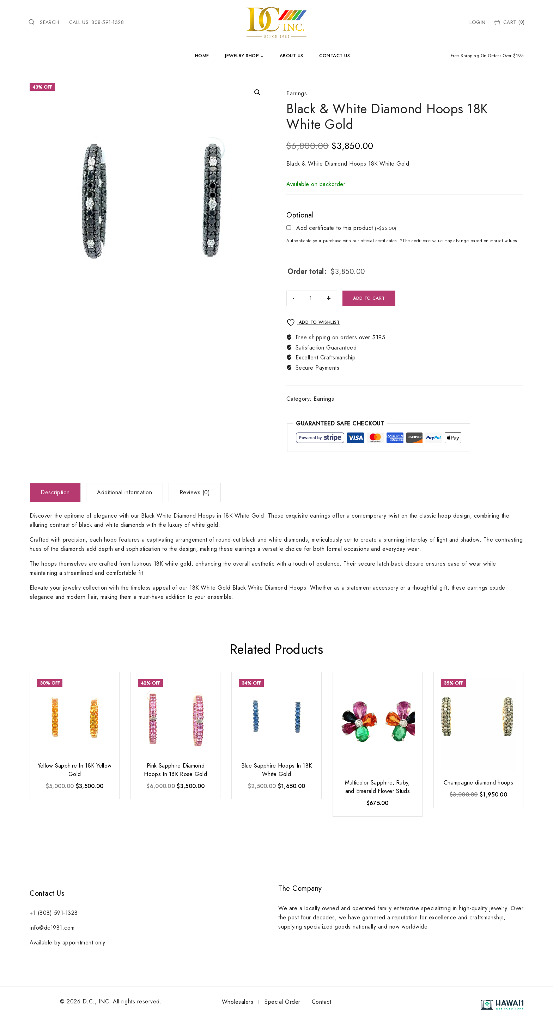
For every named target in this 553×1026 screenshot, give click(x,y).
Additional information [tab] (124, 492)
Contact (322, 1002)
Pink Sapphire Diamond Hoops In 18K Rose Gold (175, 770)
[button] (257, 92)
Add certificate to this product (346, 228)
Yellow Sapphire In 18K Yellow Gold (75, 770)
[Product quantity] (310, 298)
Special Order (282, 1002)
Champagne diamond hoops (478, 783)
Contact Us (334, 55)
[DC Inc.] (276, 22)
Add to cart (369, 298)
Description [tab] (55, 492)
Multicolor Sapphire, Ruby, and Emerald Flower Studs (377, 787)
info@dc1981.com (52, 928)
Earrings (296, 93)
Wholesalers (238, 1002)
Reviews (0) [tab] (195, 492)
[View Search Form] (43, 22)
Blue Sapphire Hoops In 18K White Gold (276, 770)
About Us (291, 55)
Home (202, 55)
